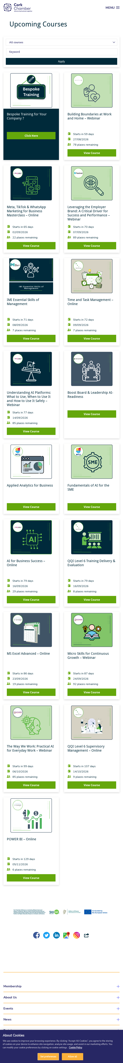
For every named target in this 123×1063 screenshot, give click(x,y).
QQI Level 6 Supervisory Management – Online (86, 748)
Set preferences (48, 1056)
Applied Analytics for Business (30, 485)
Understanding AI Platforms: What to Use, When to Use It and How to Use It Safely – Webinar (29, 399)
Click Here (31, 135)
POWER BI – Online (21, 839)
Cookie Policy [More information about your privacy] (75, 1047)
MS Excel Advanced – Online (28, 653)
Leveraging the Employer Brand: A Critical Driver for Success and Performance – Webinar (88, 213)
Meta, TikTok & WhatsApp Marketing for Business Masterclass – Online (26, 211)
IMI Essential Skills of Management (23, 302)
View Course (92, 153)
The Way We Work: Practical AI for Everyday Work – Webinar (30, 748)
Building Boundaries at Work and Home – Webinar (89, 116)
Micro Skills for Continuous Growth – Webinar (88, 655)
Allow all (72, 1056)
